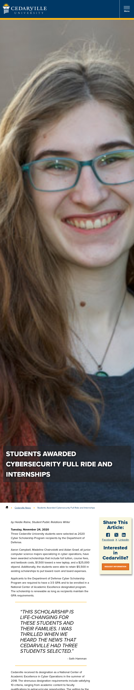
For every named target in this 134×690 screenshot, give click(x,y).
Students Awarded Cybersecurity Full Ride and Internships (66, 507)
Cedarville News (23, 507)
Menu (127, 9)
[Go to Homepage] (25, 13)
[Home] (7, 507)
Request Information (115, 566)
